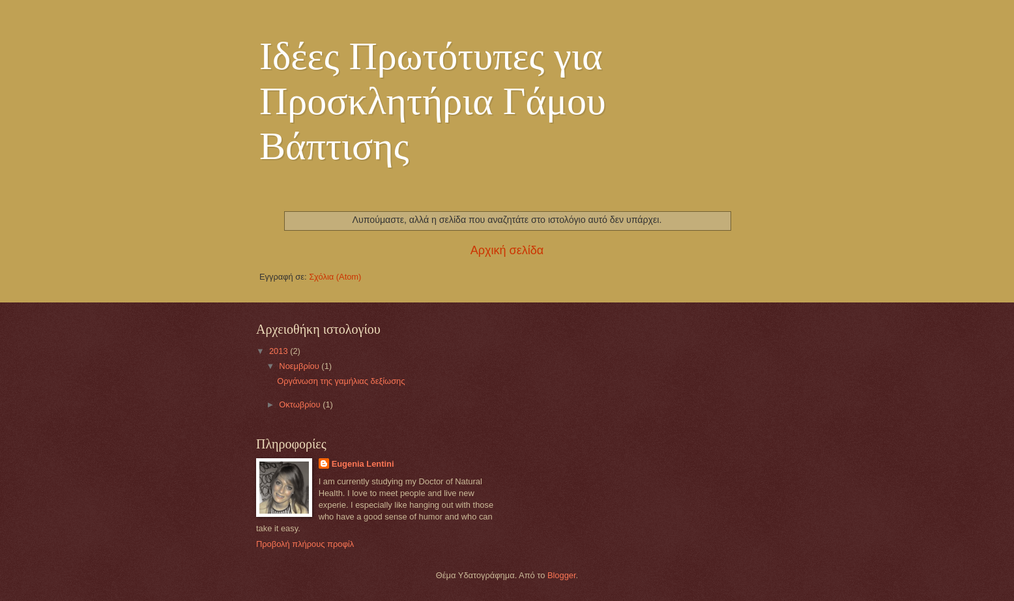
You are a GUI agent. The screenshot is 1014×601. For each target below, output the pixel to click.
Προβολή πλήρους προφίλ (305, 544)
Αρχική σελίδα (507, 250)
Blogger (561, 575)
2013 (279, 351)
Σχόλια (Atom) (335, 277)
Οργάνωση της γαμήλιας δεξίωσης (341, 381)
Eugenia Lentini (363, 464)
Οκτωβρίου (301, 404)
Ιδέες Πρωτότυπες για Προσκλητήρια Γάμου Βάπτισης (432, 101)
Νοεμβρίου (300, 366)
